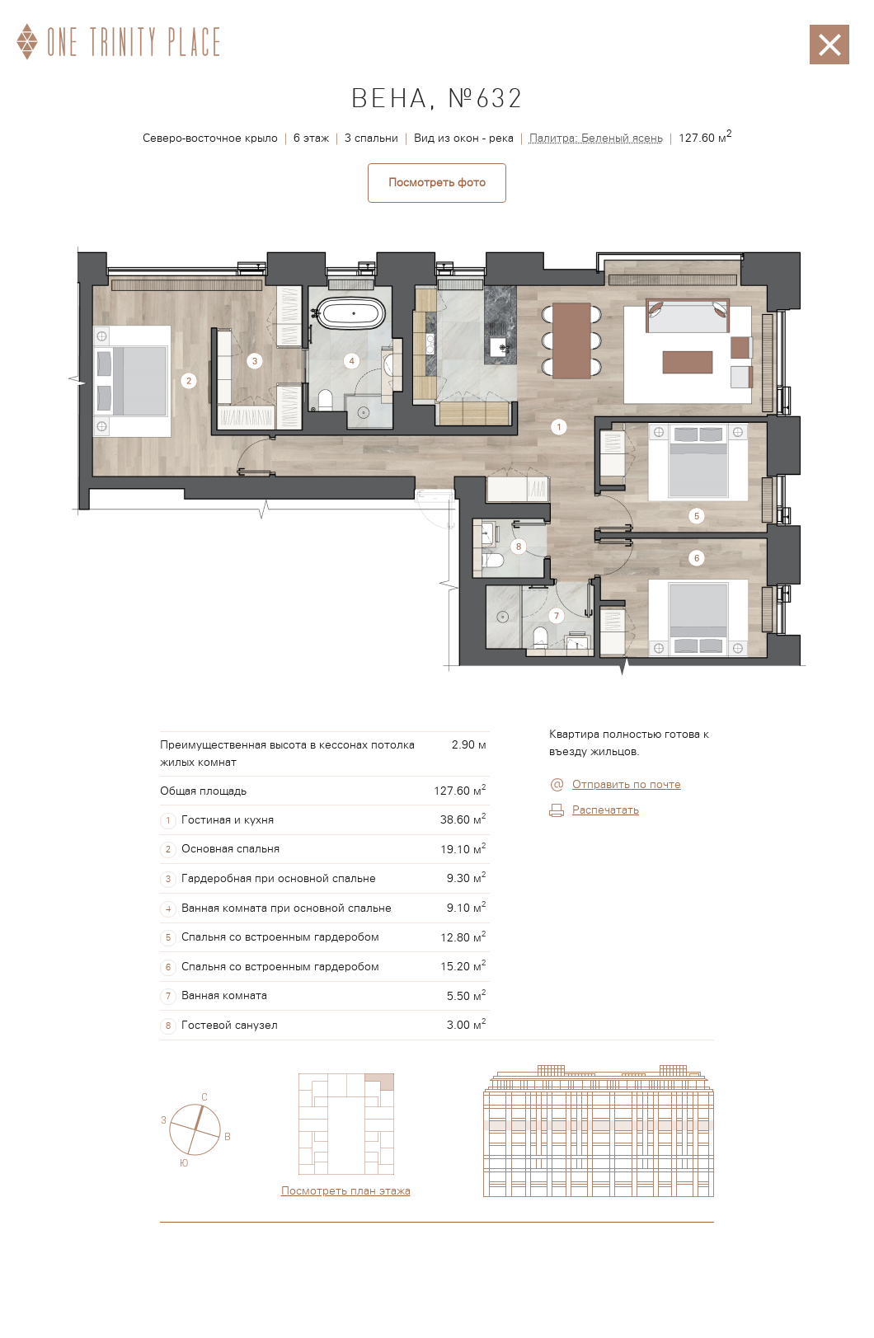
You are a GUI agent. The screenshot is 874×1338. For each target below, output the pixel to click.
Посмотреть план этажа (346, 1191)
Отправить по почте (626, 785)
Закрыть (829, 33)
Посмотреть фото (437, 183)
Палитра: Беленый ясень (596, 138)
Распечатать (605, 810)
